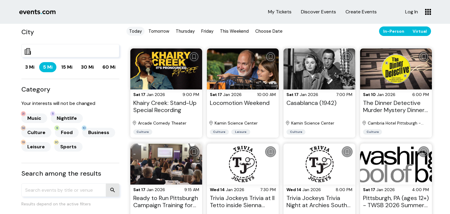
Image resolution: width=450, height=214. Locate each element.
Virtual (420, 31)
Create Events (361, 12)
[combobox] (70, 50)
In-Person (393, 31)
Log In (411, 12)
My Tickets (279, 12)
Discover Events (318, 12)
